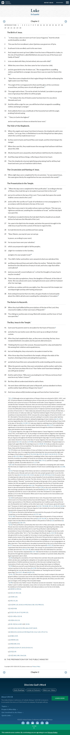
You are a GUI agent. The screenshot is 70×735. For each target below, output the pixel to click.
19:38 (55, 506)
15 (53, 25)
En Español (35, 14)
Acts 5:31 (26, 475)
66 (40, 514)
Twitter (23, 723)
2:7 (10, 450)
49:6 (23, 628)
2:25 (10, 558)
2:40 (11, 644)
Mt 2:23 (15, 640)
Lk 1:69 (42, 475)
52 (9, 469)
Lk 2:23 (39, 518)
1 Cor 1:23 (37, 632)
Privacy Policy (36, 666)
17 (59, 25)
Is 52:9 (16, 636)
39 (45, 518)
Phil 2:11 (41, 604)
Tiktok (47, 723)
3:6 (16, 624)
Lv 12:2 (51, 533)
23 (17, 28)
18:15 (46, 454)
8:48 (46, 506)
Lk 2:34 (33, 568)
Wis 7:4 (41, 460)
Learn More (60, 698)
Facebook (27, 723)
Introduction (10, 25)
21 (11, 28)
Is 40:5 (20, 624)
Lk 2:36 (20, 522)
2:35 (10, 566)
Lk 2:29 (46, 489)
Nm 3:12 (39, 454)
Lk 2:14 (19, 442)
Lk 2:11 (58, 440)
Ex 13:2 (33, 454)
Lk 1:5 (23, 423)
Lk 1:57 (36, 514)
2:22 (10, 516)
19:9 (46, 475)
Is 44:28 (40, 444)
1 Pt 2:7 (43, 632)
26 (17, 600)
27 (20, 647)
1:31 (14, 612)
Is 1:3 (35, 462)
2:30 (10, 624)
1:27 (13, 593)
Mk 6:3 (21, 456)
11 (41, 25)
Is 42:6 (15, 628)
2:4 (11, 589)
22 (14, 28)
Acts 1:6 (31, 485)
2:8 (10, 464)
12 (44, 25)
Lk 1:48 (62, 466)
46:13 (20, 628)
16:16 (21, 604)
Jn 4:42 (25, 604)
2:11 (10, 471)
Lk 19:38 (30, 442)
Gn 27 (29, 454)
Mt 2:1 (27, 423)
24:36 (62, 506)
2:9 (11, 600)
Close (34, 726)
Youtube (32, 723)
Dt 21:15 (54, 454)
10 (38, 25)
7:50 (43, 506)
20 (8, 28)
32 (49, 489)
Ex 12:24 (16, 647)
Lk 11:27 (19, 572)
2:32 (11, 628)
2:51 (11, 651)
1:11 (13, 600)
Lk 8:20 (29, 572)
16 (56, 25)
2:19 (14, 651)
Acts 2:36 (31, 604)
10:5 (50, 506)
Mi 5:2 (14, 589)
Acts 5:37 (50, 425)
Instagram (42, 723)
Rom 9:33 (30, 632)
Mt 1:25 (16, 456)
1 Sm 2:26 (23, 655)
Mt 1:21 (15, 604)
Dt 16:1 (28, 647)
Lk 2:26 (41, 487)
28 (29, 549)
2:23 (10, 620)
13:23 (32, 475)
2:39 (11, 640)
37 (24, 522)
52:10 (27, 624)
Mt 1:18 (18, 593)
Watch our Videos (49, 690)
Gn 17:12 (20, 612)
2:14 (10, 498)
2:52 (18, 644)
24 (20, 28)
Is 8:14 (19, 632)
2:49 (10, 583)
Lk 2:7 (10, 545)
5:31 (36, 604)
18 (62, 25)
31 (14, 624)
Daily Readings (19, 690)
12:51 (15, 632)
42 (59, 506)
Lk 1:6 (52, 520)
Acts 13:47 (29, 628)
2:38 (11, 636)
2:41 (10, 574)
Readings (59, 2)
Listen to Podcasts (33, 690)
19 (5, 28)
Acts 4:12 (51, 475)
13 (47, 25)
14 (50, 25)
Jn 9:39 (24, 632)
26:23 (35, 628)
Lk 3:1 (56, 419)
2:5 (11, 593)
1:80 (14, 644)
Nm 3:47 (32, 551)
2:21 (10, 512)
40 (14, 516)
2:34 (10, 632)
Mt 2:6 (19, 589)
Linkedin (37, 723)
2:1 (10, 398)
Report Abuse (48, 2)
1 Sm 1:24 (25, 549)
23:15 (24, 647)
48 (37, 551)
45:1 (45, 444)
